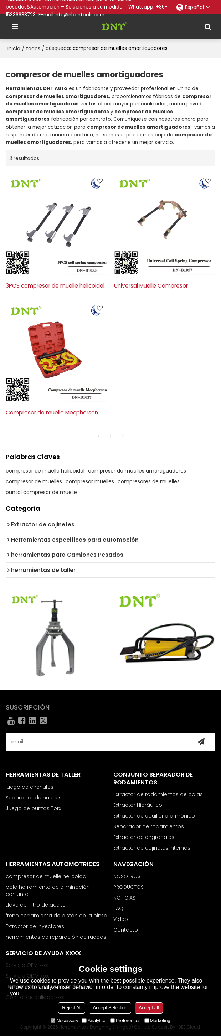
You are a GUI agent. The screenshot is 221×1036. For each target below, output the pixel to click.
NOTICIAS (124, 897)
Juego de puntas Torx (33, 808)
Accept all (149, 1007)
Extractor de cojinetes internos (151, 847)
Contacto (125, 929)
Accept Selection (110, 1007)
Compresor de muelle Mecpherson (52, 412)
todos (33, 48)
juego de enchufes (29, 786)
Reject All (71, 1007)
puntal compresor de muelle (41, 492)
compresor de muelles (34, 481)
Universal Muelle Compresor (151, 285)
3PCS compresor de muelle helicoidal (55, 285)
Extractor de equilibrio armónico (154, 815)
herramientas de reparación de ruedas (56, 936)
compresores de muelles (149, 481)
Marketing (157, 1020)
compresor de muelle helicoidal (45, 470)
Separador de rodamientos (148, 826)
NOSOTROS (126, 876)
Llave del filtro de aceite (36, 904)
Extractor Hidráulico (137, 805)
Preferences (125, 1020)
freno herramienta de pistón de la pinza (56, 915)
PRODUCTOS (128, 887)
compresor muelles (90, 481)
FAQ (118, 908)
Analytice (94, 1020)
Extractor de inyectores (35, 926)
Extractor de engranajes (143, 837)
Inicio (13, 48)
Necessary (64, 1020)
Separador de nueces (34, 797)
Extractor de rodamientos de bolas (158, 794)
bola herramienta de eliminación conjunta (48, 890)
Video (120, 919)
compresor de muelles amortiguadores (137, 470)
